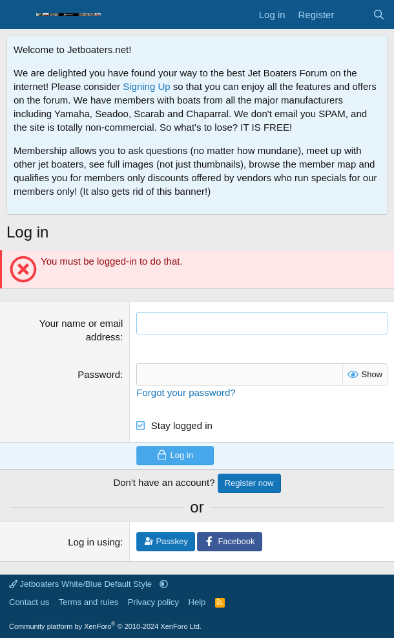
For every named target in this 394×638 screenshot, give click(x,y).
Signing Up (146, 86)
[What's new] (353, 15)
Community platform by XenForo (105, 626)
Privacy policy (153, 602)
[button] (164, 584)
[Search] (378, 15)
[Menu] (18, 15)
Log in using (94, 541)
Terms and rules (88, 602)
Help (197, 602)
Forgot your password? (185, 392)
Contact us (29, 602)
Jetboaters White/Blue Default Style (81, 584)
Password (99, 374)
